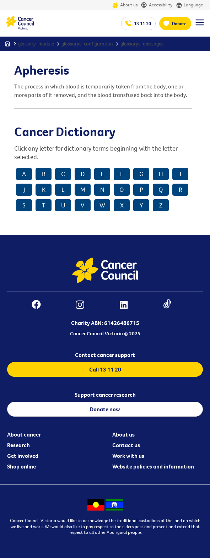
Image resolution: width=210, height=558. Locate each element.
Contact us (126, 445)
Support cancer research (105, 394)
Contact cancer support (105, 354)
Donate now (105, 409)
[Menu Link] (200, 25)
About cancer (24, 434)
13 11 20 (142, 23)
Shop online (21, 466)
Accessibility (156, 5)
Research (18, 445)
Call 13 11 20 (105, 369)
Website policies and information (153, 466)
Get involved (22, 455)
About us (125, 5)
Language (189, 5)
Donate (179, 23)
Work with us (128, 455)
